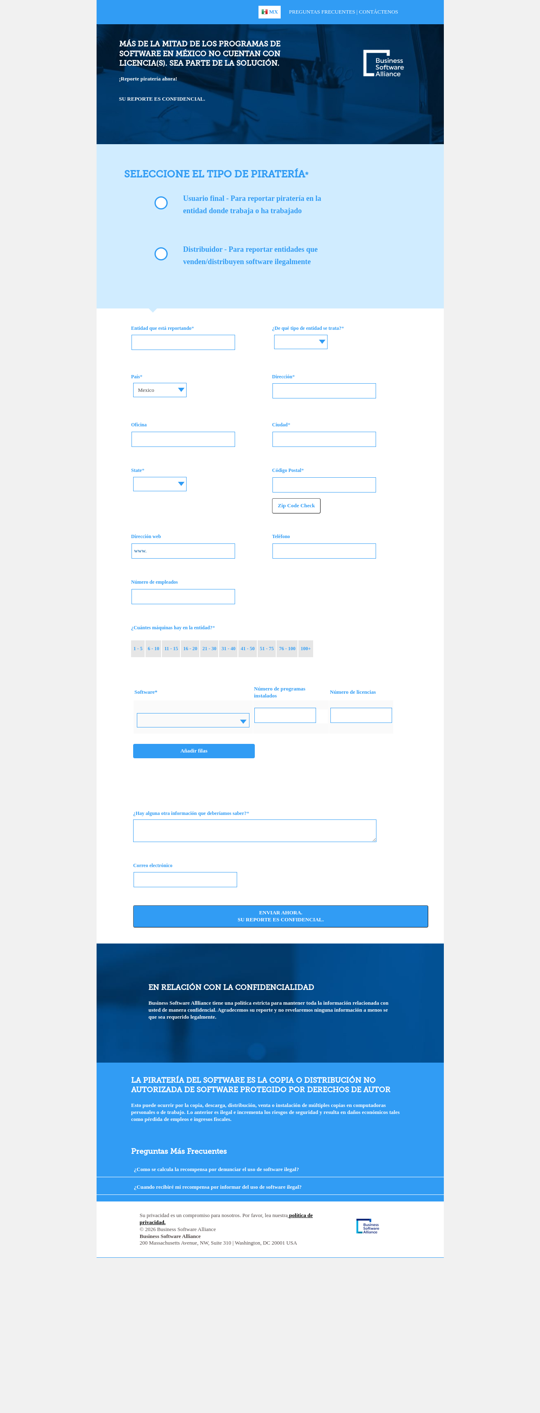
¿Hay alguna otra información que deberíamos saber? (190, 813)
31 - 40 (228, 648)
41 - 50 (248, 648)
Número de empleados (154, 582)
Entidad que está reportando (161, 328)
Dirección (282, 377)
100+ (305, 648)
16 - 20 (190, 648)
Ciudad (280, 425)
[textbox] (304, 335)
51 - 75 (267, 648)
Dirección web (146, 536)
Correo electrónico (152, 865)
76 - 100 (287, 648)
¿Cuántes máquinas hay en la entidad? (171, 628)
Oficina (139, 425)
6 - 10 (153, 648)
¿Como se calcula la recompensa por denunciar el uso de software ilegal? (216, 1169)
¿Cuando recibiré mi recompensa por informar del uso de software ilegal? (218, 1187)
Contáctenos (378, 12)
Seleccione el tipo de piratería (214, 174)
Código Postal (286, 470)
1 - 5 (138, 648)
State (136, 470)
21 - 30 (210, 648)
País (135, 377)
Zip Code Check (296, 505)
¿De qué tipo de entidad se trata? (307, 328)
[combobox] (304, 342)
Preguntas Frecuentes (322, 12)
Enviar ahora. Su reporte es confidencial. (281, 916)
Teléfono (281, 536)
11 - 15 (171, 648)
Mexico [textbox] (146, 390)
